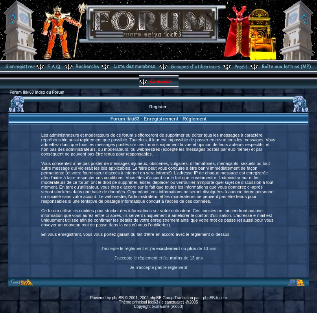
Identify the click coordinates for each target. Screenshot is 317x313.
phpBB (118, 298)
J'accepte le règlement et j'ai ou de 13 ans (158, 248)
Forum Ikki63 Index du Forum (36, 92)
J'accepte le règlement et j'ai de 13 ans (158, 258)
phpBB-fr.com (215, 298)
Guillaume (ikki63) (167, 306)
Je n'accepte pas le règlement (158, 267)
